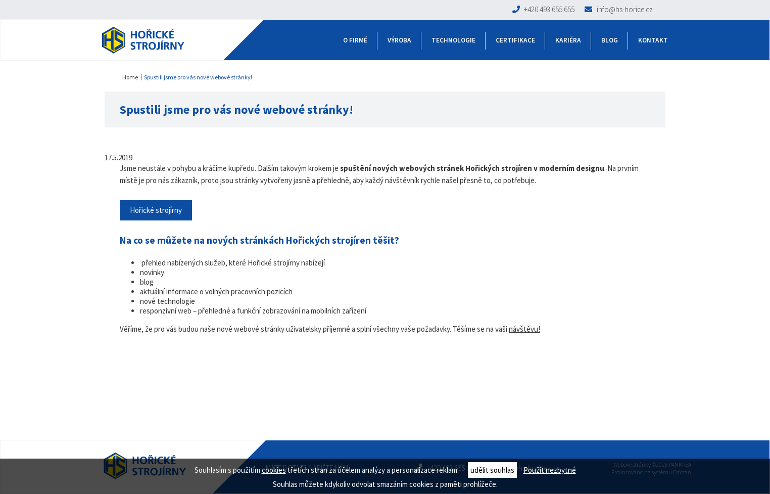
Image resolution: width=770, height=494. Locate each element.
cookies (274, 470)
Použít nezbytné (549, 470)
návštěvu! (524, 329)
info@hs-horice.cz (619, 9)
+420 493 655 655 (543, 9)
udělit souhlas (492, 470)
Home (130, 77)
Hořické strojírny (156, 210)
